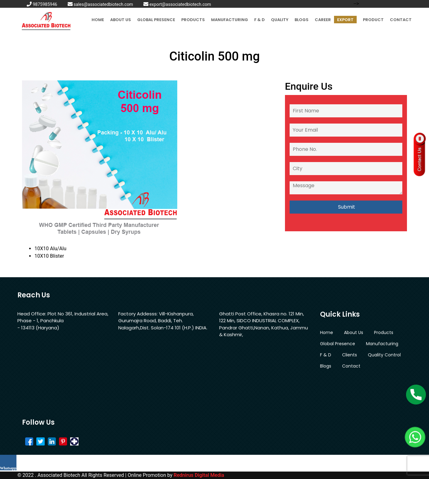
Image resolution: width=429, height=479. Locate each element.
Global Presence (156, 20)
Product (373, 20)
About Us (120, 20)
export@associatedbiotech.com (177, 4)
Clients (349, 355)
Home (98, 20)
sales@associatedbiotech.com (100, 4)
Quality (279, 20)
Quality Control (384, 355)
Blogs (302, 20)
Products (193, 20)
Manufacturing (229, 20)
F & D (259, 20)
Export (345, 20)
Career (323, 20)
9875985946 (42, 4)
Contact (401, 20)
